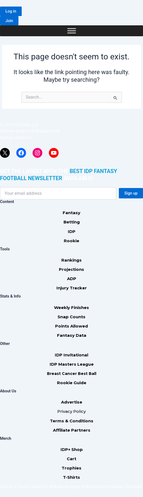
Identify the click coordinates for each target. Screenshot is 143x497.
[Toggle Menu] (71, 31)
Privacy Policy (71, 411)
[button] (11, 11)
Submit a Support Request (23, 486)
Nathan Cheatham (16, 137)
